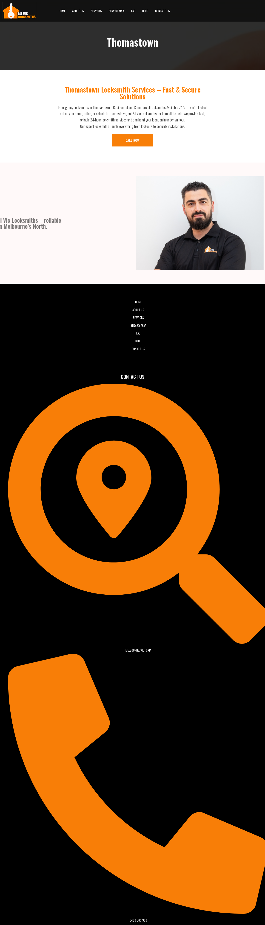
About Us (78, 10)
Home (62, 10)
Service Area (116, 10)
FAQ (133, 10)
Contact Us (162, 10)
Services (96, 10)
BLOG (145, 10)
